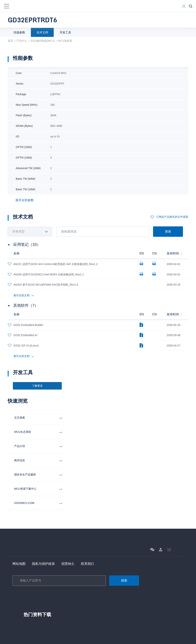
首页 (10, 40)
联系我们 (91, 564)
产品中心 (21, 40)
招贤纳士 (70, 564)
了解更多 (37, 385)
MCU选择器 (65, 40)
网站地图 (19, 564)
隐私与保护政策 (45, 564)
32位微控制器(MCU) (42, 40)
